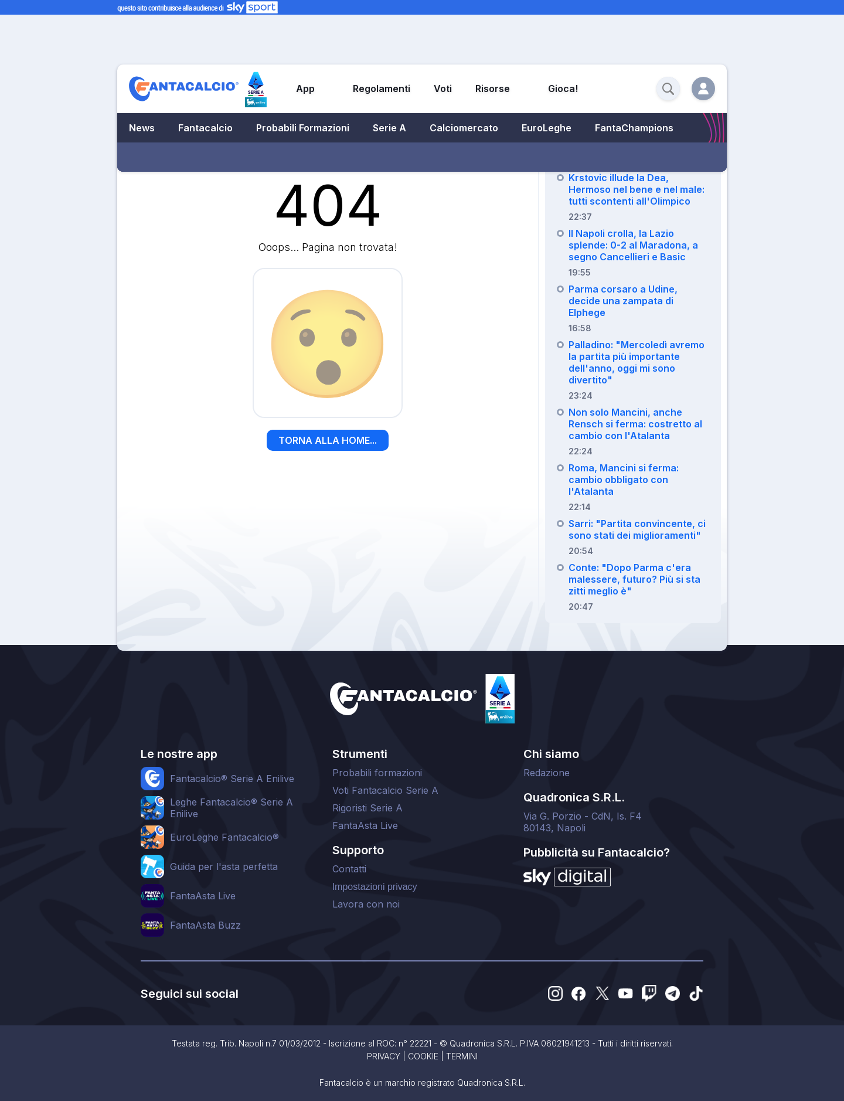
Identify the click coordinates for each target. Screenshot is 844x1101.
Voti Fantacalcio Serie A (385, 790)
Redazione (546, 773)
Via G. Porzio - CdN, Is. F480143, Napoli (582, 822)
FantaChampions (634, 128)
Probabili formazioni (377, 773)
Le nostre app (179, 754)
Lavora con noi (366, 904)
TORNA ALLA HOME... (327, 440)
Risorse (492, 88)
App (305, 88)
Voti (443, 88)
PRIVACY (383, 1056)
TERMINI (462, 1056)
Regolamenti (381, 88)
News (142, 128)
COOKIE (423, 1056)
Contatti (349, 869)
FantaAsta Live (365, 825)
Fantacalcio (205, 128)
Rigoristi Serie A (367, 808)
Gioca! (563, 88)
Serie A (389, 128)
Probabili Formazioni (302, 128)
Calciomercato (464, 128)
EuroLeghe (546, 128)
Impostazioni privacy (374, 887)
